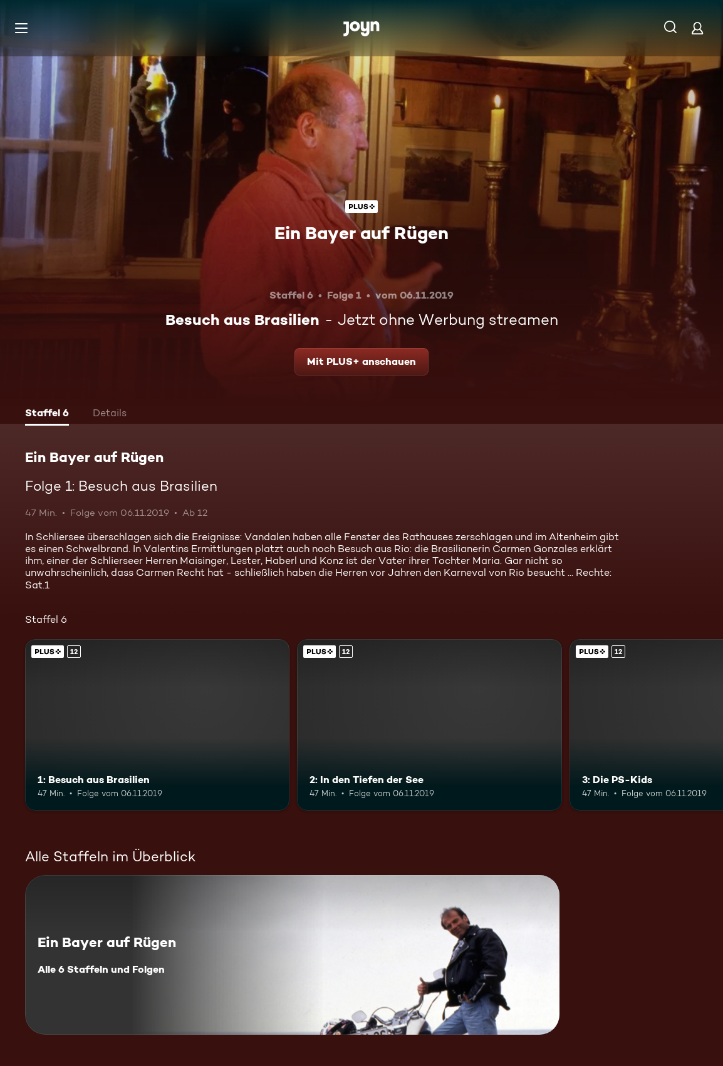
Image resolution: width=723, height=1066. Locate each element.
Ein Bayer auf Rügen (361, 232)
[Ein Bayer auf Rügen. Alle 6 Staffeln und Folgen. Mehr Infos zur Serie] (292, 955)
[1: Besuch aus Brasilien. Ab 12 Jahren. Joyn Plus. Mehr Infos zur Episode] (157, 725)
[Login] (697, 28)
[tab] (47, 414)
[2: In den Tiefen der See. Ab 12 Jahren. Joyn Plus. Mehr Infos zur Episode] (429, 725)
